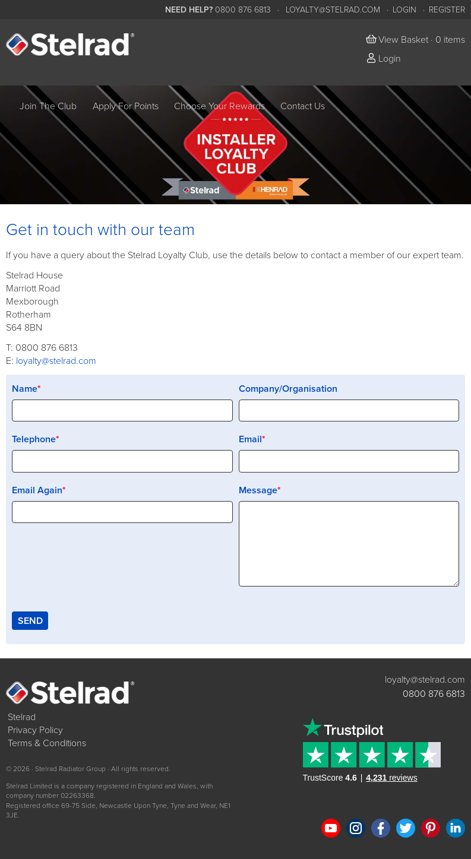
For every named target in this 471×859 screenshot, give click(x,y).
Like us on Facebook (380, 828)
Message (258, 490)
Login (404, 10)
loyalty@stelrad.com (333, 10)
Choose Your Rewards (219, 106)
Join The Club (48, 106)
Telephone (34, 439)
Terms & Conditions (47, 743)
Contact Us (302, 106)
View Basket (403, 40)
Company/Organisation (288, 389)
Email (250, 439)
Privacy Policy (35, 730)
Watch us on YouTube (330, 828)
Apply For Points (126, 106)
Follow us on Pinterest (430, 828)
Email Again (37, 490)
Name (24, 389)
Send (30, 621)
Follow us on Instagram (355, 828)
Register (447, 10)
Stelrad (22, 717)
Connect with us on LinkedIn (455, 828)
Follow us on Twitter (405, 828)
